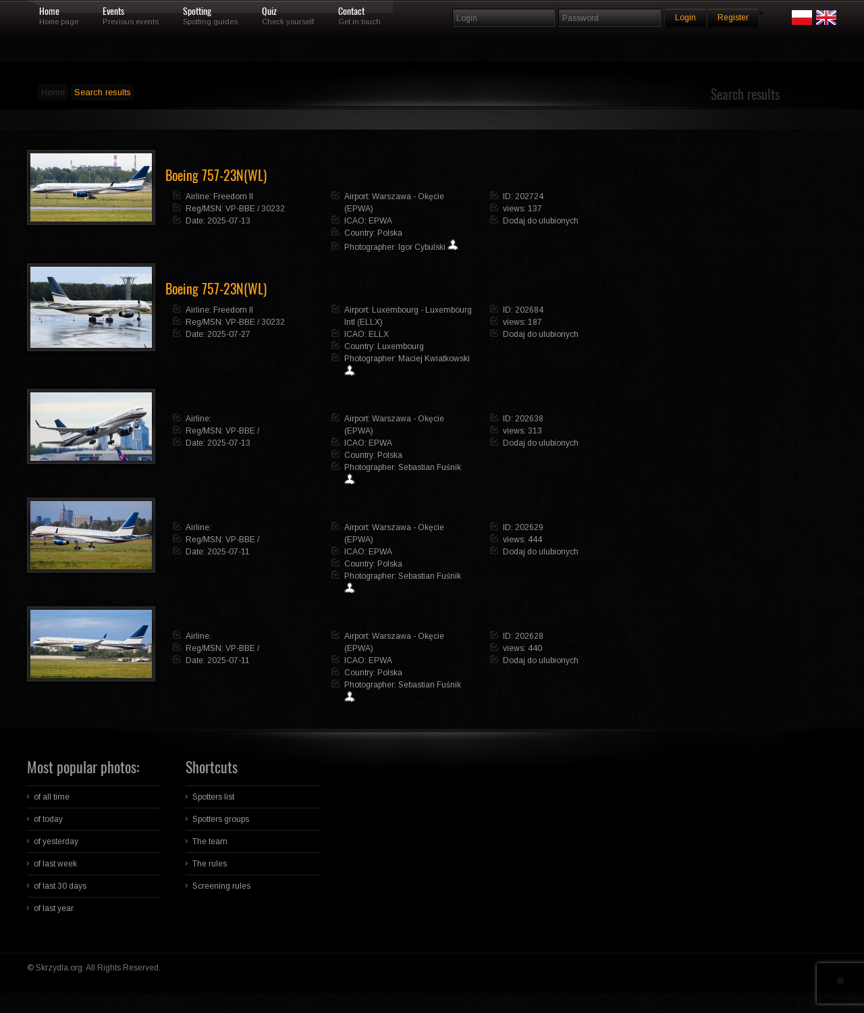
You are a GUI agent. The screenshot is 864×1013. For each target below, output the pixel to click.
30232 (273, 208)
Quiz (269, 11)
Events (113, 11)
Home (49, 11)
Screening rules (221, 886)
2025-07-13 (228, 221)
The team (209, 841)
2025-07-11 (228, 551)
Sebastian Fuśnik (429, 467)
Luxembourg (400, 346)
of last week (55, 863)
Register (733, 17)
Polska (389, 233)
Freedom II (233, 196)
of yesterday (56, 841)
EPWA (380, 221)
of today (48, 819)
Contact (351, 11)
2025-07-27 (228, 334)
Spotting (197, 11)
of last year (54, 908)
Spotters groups (220, 819)
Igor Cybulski (422, 247)
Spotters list (213, 797)
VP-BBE (240, 208)
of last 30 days (60, 886)
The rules (209, 863)
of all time (52, 797)
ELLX (379, 334)
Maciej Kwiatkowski (434, 358)
